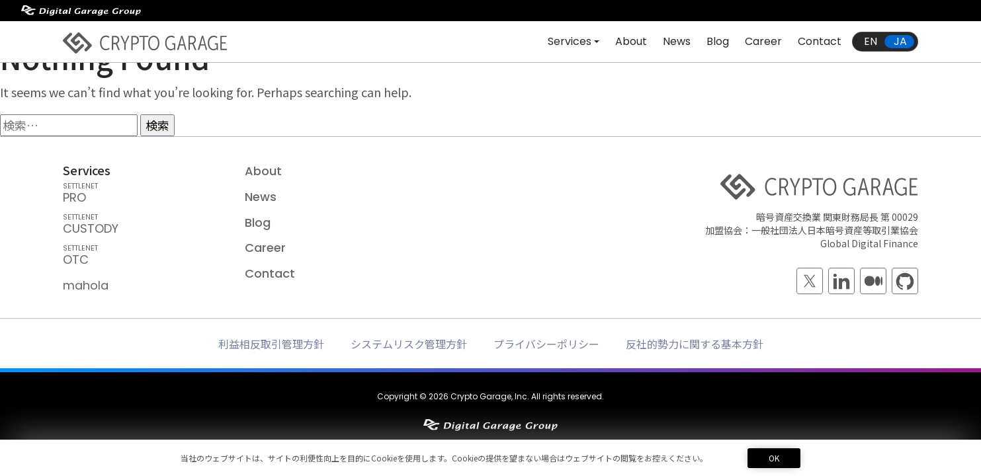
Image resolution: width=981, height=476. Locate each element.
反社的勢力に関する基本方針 (694, 344)
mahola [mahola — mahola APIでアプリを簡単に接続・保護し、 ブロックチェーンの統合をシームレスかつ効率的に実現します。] (85, 285)
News (677, 41)
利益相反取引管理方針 (271, 344)
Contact (819, 41)
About (631, 41)
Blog (717, 41)
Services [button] (569, 41)
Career (763, 41)
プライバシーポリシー (546, 344)
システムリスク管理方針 (409, 344)
